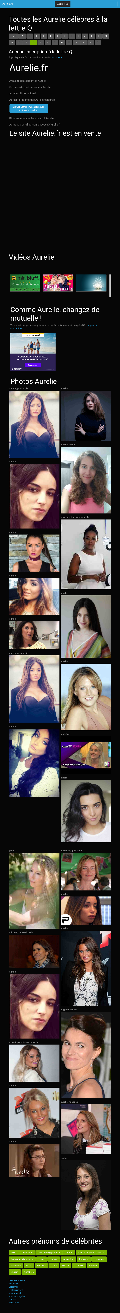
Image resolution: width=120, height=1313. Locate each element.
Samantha (28, 1252)
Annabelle (29, 1272)
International (15, 1293)
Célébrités (63, 4)
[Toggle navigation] (114, 4)
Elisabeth (41, 1265)
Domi (54, 1265)
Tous (13, 36)
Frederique (99, 1259)
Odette (69, 1252)
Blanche (93, 1265)
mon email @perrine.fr (49, 1252)
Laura (41, 1259)
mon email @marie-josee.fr (91, 1252)
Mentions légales (17, 1296)
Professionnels (16, 1290)
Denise (65, 1265)
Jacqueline (68, 1259)
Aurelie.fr (7, 3)
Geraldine (83, 1259)
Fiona (28, 1265)
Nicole (14, 1252)
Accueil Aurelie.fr (17, 1280)
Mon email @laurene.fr (22, 1259)
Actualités (13, 1283)
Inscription (57, 57)
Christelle (79, 1265)
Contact (12, 1299)
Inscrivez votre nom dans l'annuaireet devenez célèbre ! (29, 108)
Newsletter (14, 1302)
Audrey (14, 1272)
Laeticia (53, 1259)
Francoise (16, 1265)
